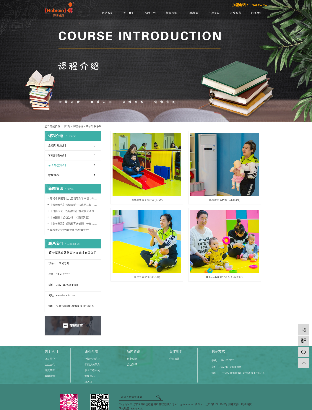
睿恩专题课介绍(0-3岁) (243, 178)
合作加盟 (192, 13)
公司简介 (50, 358)
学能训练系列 (57, 155)
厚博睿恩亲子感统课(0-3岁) (135, 178)
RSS (133, 408)
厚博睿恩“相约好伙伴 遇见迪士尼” (69, 230)
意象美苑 (54, 175)
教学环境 (50, 376)
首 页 (67, 126)
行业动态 (132, 358)
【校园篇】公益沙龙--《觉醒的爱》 (70, 217)
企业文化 (50, 364)
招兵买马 (214, 13)
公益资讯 (132, 364)
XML (140, 408)
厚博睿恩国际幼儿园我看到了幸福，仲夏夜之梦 (74, 198)
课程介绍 (150, 13)
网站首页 (107, 13)
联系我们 (256, 13)
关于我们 (128, 13)
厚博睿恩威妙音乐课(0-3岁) (188, 178)
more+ (88, 381)
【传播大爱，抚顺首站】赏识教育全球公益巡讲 (74, 211)
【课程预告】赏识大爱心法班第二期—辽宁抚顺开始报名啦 (74, 205)
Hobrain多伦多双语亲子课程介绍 (135, 233)
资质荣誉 (50, 370)
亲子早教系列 (93, 126)
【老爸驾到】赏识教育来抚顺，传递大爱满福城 (74, 223)
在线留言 (235, 13)
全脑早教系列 (57, 145)
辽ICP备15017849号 (216, 404)
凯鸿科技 (246, 404)
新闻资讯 (171, 13)
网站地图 (124, 408)
